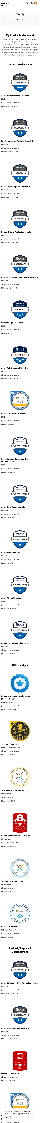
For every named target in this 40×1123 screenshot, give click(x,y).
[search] (27, 3)
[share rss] (36, 3)
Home (17, 19)
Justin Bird (5, 3)
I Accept (7, 1117)
